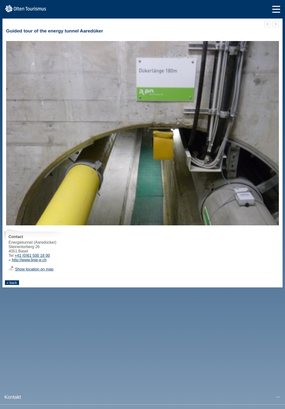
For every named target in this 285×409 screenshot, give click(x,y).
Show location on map (34, 269)
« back (12, 283)
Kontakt (12, 397)
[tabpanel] (142, 222)
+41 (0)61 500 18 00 (32, 255)
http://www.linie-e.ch (29, 260)
